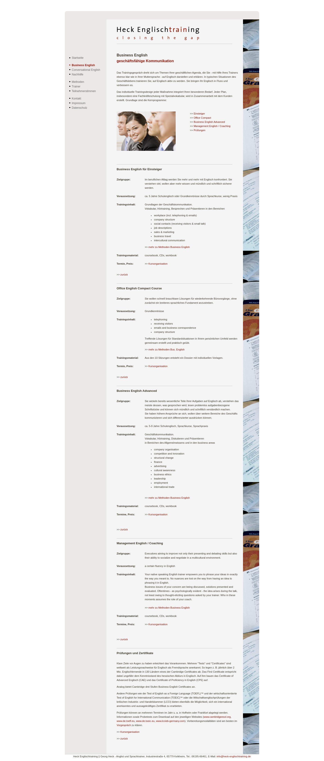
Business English (83, 65)
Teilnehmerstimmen (84, 91)
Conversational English (86, 69)
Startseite (78, 57)
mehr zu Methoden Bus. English (166, 349)
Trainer (76, 86)
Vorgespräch (124, 725)
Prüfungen (200, 130)
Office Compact (202, 117)
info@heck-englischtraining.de (234, 756)
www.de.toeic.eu (145, 721)
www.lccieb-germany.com (170, 721)
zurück (124, 274)
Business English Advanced (209, 122)
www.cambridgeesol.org (217, 716)
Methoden (78, 82)
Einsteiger (199, 113)
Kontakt (76, 98)
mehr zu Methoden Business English (169, 247)
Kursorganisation (158, 263)
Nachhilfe (77, 74)
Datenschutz (79, 107)
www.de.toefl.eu (126, 721)
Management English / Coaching (212, 126)
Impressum (78, 103)
